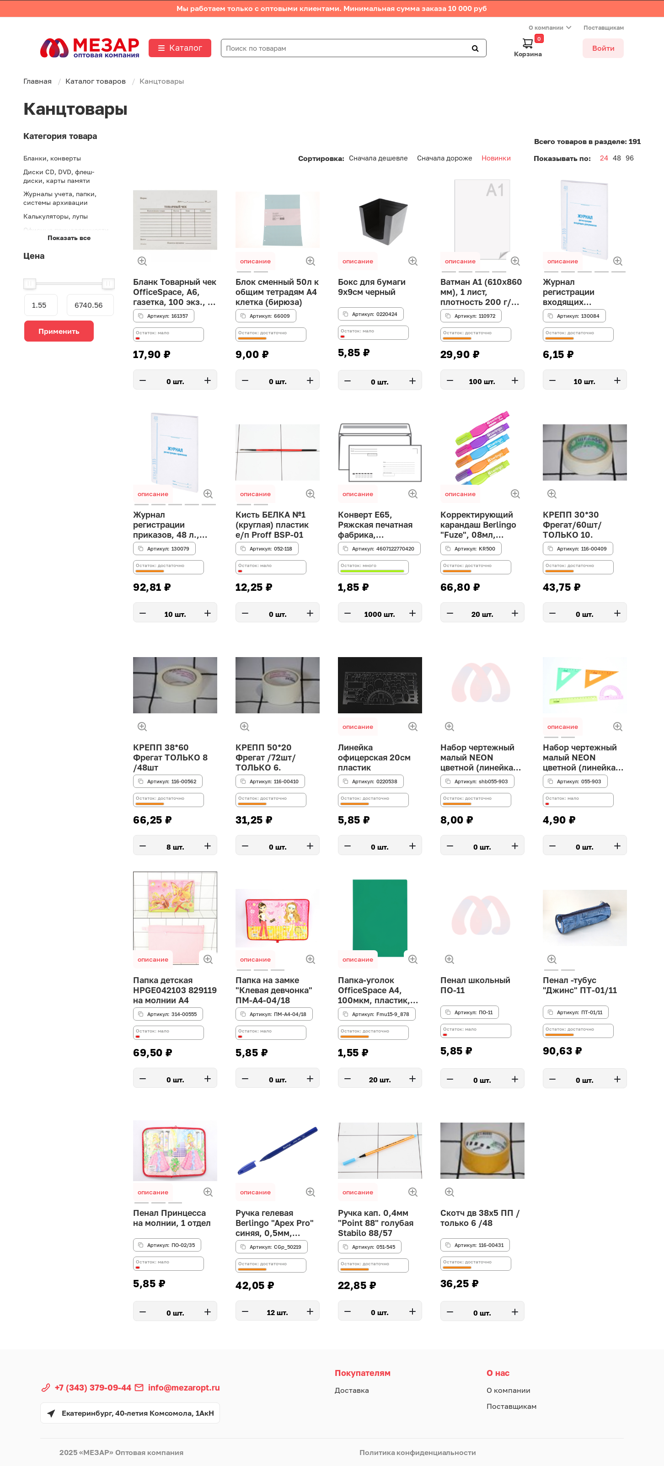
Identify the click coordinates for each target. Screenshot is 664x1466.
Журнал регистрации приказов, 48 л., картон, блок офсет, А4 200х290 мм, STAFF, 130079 (174, 525)
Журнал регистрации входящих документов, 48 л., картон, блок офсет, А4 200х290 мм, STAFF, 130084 (584, 292)
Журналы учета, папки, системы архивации (59, 198)
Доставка (352, 1390)
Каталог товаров (95, 81)
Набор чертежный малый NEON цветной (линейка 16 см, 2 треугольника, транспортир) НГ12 (479, 758)
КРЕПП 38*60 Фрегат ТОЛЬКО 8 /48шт (170, 758)
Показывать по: (562, 158)
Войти (603, 48)
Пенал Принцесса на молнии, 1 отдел (172, 1218)
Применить (59, 331)
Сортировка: (321, 158)
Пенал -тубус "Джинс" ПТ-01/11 (578, 985)
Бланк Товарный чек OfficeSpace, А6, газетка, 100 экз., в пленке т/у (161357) (174, 292)
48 (617, 158)
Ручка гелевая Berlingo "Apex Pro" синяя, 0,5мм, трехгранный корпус (277, 1223)
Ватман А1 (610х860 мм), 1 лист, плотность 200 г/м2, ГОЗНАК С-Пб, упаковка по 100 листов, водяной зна (482, 292)
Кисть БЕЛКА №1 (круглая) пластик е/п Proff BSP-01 (272, 525)
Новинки (496, 158)
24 (604, 158)
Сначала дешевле (378, 158)
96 (630, 158)
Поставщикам (604, 27)
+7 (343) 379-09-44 (93, 1387)
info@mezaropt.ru (184, 1387)
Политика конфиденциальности (417, 1452)
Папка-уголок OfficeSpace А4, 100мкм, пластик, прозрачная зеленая (379, 990)
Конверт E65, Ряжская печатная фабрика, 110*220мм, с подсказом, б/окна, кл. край (378, 525)
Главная (37, 81)
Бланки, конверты (52, 158)
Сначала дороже (444, 158)
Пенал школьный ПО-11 (475, 985)
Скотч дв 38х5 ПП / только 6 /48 (479, 1218)
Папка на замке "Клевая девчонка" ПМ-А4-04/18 (273, 990)
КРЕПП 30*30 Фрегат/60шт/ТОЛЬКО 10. (572, 525)
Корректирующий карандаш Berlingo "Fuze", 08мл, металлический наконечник (478, 525)
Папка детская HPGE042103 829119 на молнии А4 (174, 990)
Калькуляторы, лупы (55, 216)
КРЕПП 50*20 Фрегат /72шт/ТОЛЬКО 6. (265, 758)
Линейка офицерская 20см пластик (374, 758)
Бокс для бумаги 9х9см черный (372, 287)
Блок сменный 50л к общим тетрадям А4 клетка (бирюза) (277, 292)
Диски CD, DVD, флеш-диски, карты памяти (58, 176)
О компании (546, 27)
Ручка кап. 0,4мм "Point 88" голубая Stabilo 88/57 (375, 1223)
